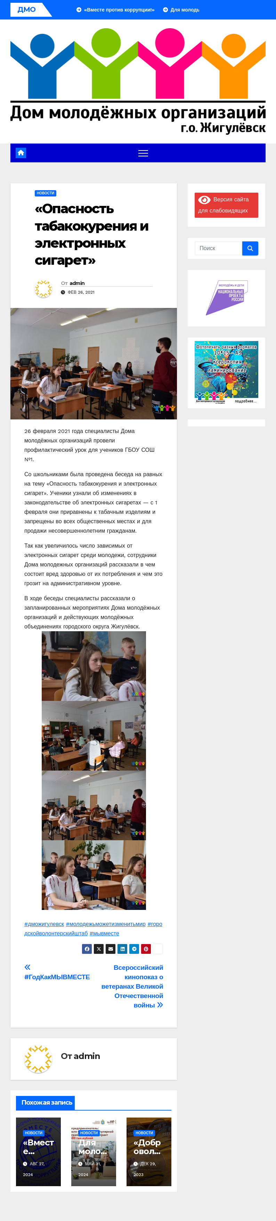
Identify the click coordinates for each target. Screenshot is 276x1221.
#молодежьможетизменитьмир (106, 924)
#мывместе (104, 933)
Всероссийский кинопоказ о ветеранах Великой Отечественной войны (132, 986)
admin (77, 283)
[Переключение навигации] (143, 153)
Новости (45, 193)
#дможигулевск (44, 924)
